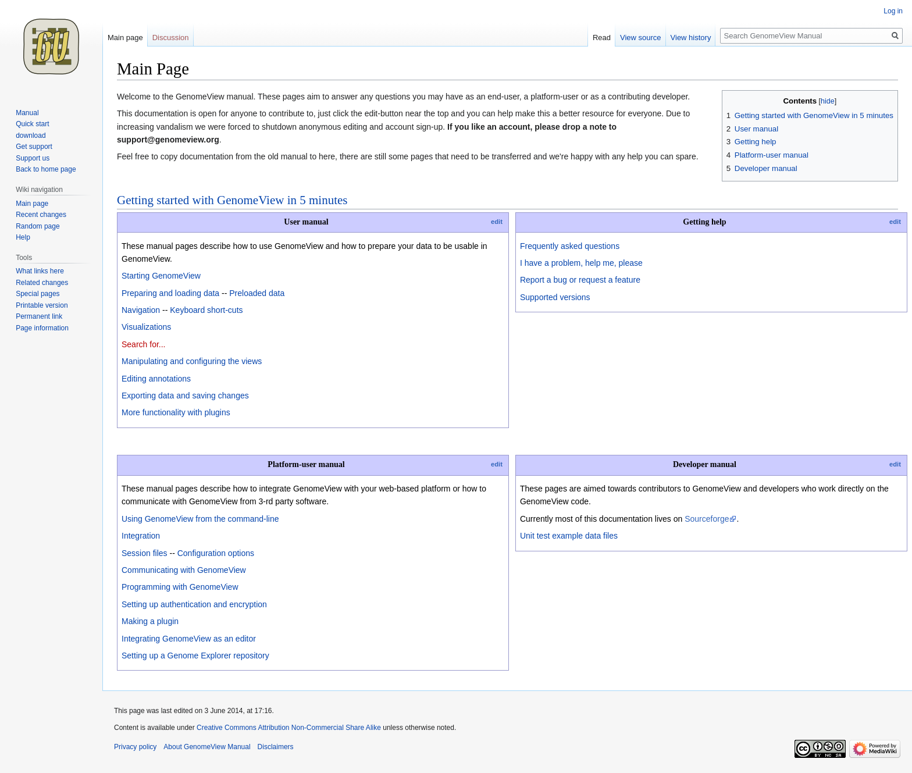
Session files (145, 553)
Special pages (37, 294)
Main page (125, 37)
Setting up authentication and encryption (194, 604)
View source (640, 37)
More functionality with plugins (176, 412)
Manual (27, 113)
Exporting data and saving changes (185, 395)
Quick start (32, 124)
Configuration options (215, 553)
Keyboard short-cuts (206, 310)
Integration (141, 535)
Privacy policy (135, 747)
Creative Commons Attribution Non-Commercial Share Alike (289, 728)
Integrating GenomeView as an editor (189, 638)
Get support (34, 147)
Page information (42, 328)
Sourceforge (707, 518)
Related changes (42, 283)
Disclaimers (276, 747)
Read (602, 37)
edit (497, 221)
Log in (893, 11)
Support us (32, 158)
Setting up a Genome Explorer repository (195, 655)
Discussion (170, 37)
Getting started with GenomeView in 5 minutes (232, 200)
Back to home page (46, 169)
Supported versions (555, 297)
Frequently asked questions (569, 246)
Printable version (41, 305)
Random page (37, 226)
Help (23, 237)
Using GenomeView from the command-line (200, 518)
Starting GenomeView (161, 275)
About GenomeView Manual (206, 747)
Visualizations (146, 327)
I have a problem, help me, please (581, 263)
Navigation (141, 310)
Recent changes (41, 215)
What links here (40, 271)
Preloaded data (256, 293)
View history (691, 37)
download (30, 135)
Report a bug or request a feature (580, 279)
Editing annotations (156, 378)
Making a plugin (150, 621)
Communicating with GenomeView (184, 570)
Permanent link (39, 316)
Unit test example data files (569, 535)
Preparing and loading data (170, 293)
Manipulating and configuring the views (192, 361)
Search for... (143, 344)
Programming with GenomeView (180, 587)
